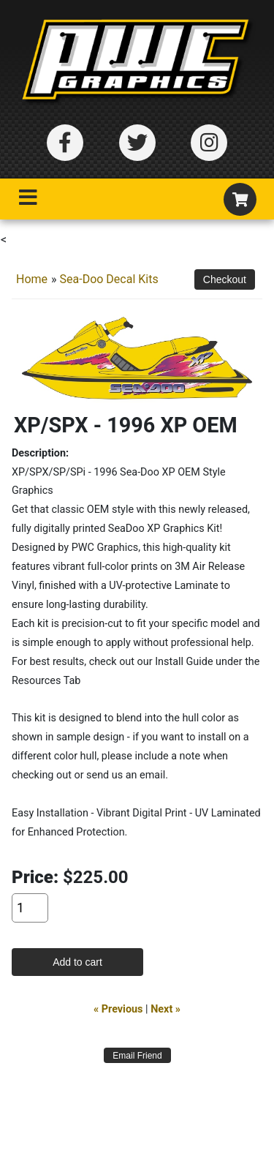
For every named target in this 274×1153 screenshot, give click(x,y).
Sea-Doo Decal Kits (109, 279)
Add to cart (77, 962)
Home (31, 279)
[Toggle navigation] (28, 200)
